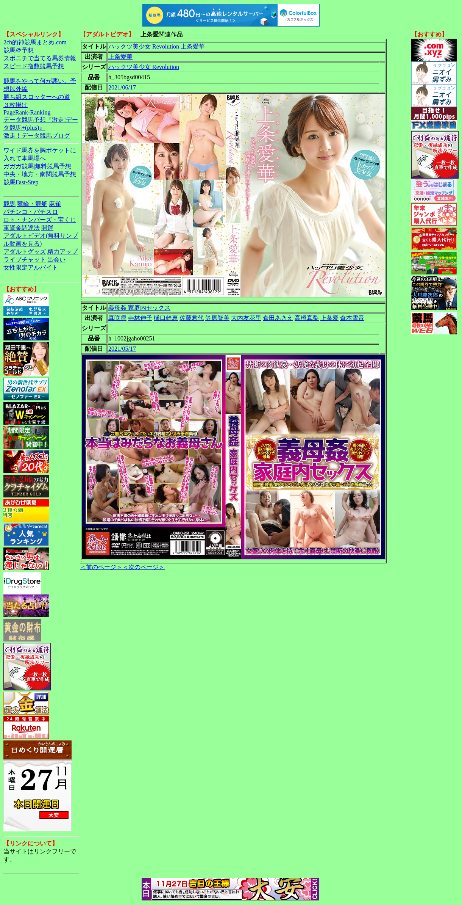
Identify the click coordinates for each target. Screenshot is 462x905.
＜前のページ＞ (101, 567)
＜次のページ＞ (143, 567)
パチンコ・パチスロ (30, 212)
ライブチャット (24, 259)
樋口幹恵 (166, 318)
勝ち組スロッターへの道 (36, 97)
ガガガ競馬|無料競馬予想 (37, 166)
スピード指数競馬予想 (33, 66)
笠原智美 (217, 318)
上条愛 (329, 318)
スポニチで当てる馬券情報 (39, 58)
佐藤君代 (191, 318)
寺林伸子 (140, 318)
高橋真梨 (307, 318)
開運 (47, 227)
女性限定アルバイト (30, 267)
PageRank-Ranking (26, 112)
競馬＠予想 (18, 50)
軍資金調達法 (21, 227)
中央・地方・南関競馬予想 (39, 174)
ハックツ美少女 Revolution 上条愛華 (156, 46)
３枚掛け (15, 105)
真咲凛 (117, 318)
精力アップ (62, 251)
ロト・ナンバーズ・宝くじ (39, 219)
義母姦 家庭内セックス (139, 307)
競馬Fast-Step (20, 182)
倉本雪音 (352, 318)
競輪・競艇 (32, 204)
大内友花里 (246, 318)
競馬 (9, 204)
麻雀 (55, 204)
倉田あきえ (278, 318)
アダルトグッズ (24, 251)
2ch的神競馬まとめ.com (35, 42)
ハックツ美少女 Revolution (143, 67)
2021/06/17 (122, 87)
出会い (56, 259)
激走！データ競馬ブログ (36, 135)
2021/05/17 (122, 348)
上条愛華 (120, 56)
